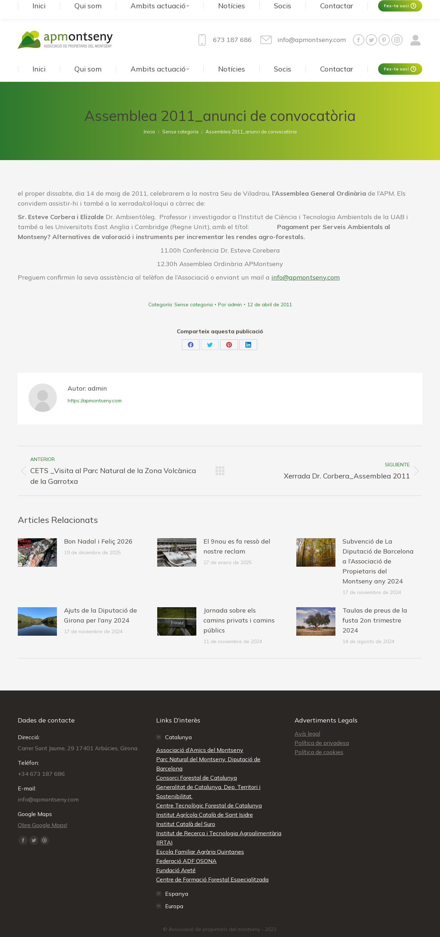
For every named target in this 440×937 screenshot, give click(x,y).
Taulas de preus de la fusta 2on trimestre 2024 (375, 606)
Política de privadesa (322, 728)
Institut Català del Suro (185, 809)
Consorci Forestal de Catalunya (196, 763)
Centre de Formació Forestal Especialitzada (212, 865)
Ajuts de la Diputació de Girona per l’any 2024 (100, 601)
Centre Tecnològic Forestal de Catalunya (209, 791)
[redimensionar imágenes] (37, 538)
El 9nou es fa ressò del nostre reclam (236, 532)
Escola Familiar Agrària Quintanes (200, 837)
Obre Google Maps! (42, 810)
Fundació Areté (176, 855)
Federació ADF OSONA (186, 846)
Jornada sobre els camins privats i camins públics (239, 606)
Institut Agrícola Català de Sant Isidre (204, 800)
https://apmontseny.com (95, 386)
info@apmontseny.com (305, 263)
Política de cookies (319, 737)
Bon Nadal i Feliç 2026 (98, 527)
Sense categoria (193, 290)
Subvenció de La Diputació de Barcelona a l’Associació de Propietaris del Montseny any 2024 (378, 547)
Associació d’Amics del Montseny (199, 735)
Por (230, 290)
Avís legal (307, 719)
